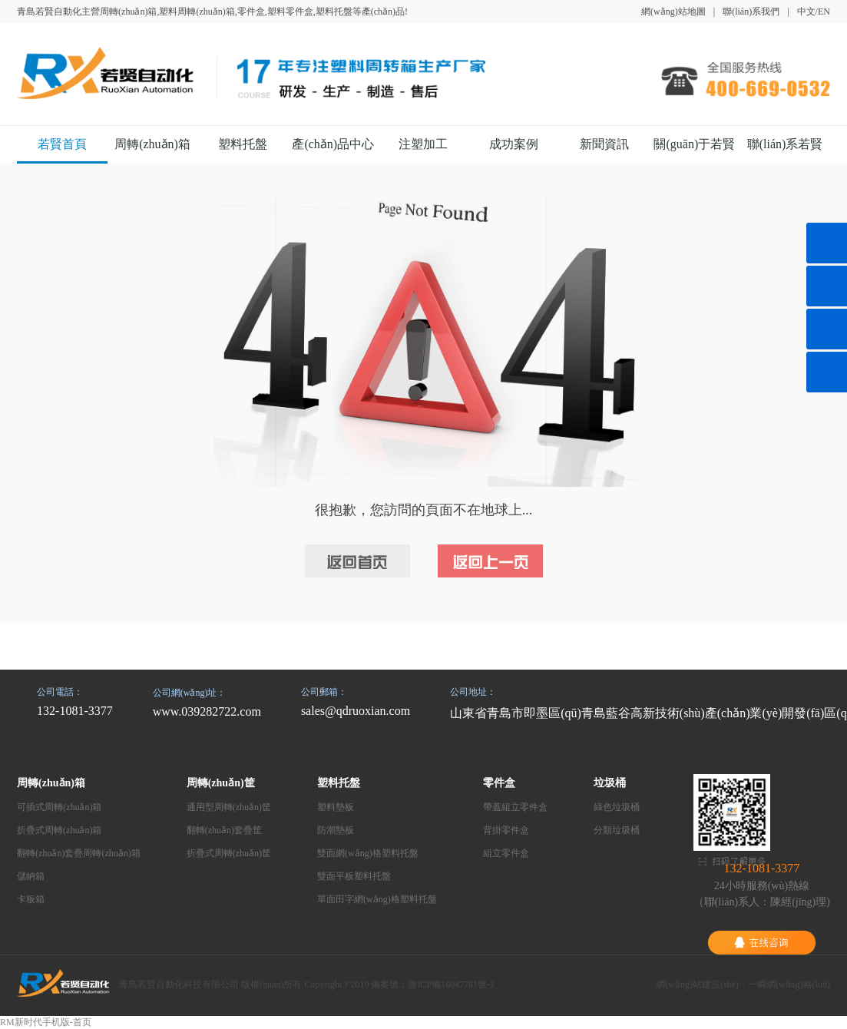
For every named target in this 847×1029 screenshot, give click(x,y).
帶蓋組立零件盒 (515, 807)
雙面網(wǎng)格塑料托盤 (368, 853)
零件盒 (499, 783)
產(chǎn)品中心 (333, 144)
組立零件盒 (506, 853)
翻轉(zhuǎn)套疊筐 (224, 830)
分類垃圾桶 (617, 830)
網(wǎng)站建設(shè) (697, 984)
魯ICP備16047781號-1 (451, 984)
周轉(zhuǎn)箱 (152, 144)
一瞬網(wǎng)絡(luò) (789, 984)
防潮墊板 (335, 830)
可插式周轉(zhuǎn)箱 (59, 807)
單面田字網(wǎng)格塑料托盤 (377, 899)
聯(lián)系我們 (751, 11)
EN (824, 11)
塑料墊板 (335, 807)
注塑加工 (423, 144)
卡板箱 (31, 899)
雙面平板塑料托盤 (354, 876)
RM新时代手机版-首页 (45, 1022)
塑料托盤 (242, 144)
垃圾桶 (610, 783)
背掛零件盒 (506, 830)
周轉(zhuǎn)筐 (221, 783)
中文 (806, 11)
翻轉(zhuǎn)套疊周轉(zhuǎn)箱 (79, 853)
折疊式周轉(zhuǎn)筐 (229, 853)
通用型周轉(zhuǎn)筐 (229, 807)
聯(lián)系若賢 (785, 144)
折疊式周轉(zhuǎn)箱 (59, 830)
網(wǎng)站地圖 (673, 11)
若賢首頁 (62, 144)
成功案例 (513, 144)
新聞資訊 (604, 144)
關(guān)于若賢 (694, 144)
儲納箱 (31, 876)
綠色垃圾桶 (617, 807)
